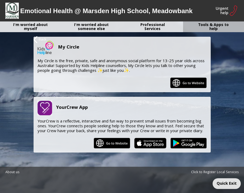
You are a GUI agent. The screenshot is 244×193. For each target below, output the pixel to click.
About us (12, 172)
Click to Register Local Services (215, 172)
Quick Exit (227, 183)
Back (40, 39)
